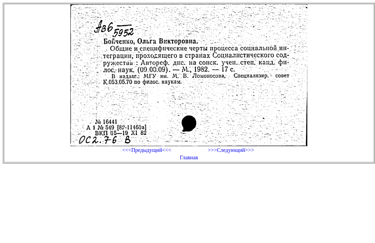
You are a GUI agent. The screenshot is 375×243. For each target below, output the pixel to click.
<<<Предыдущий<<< (146, 150)
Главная (189, 157)
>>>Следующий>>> (231, 150)
